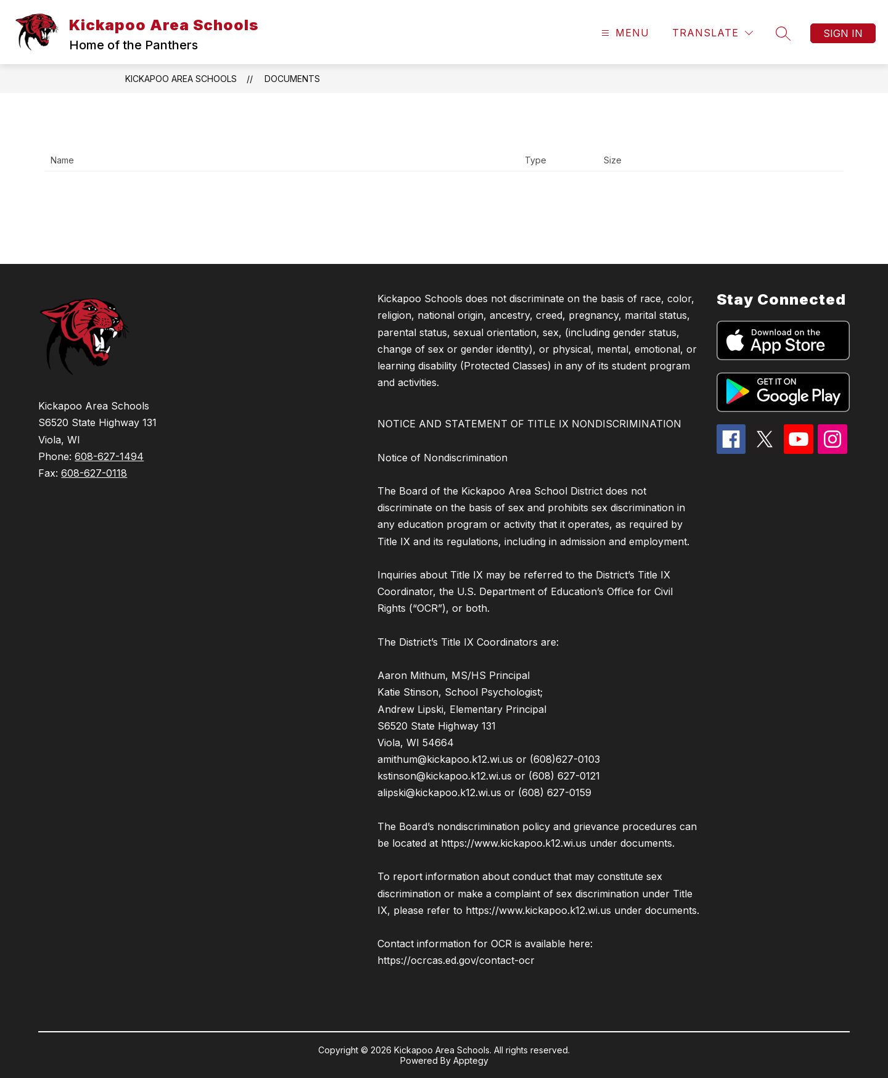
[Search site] (783, 33)
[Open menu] (623, 33)
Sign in (843, 33)
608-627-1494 (109, 456)
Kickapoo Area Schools (181, 78)
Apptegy (470, 1060)
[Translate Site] (712, 33)
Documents (292, 78)
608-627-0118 (94, 473)
